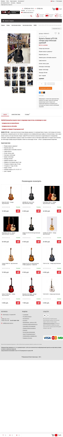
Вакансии (19, 3)
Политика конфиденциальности (30, 324)
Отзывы (27, 114)
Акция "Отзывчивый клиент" (29, 334)
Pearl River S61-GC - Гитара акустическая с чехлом (8, 233)
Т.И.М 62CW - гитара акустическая (51, 294)
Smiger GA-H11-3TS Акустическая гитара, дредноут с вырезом (30, 264)
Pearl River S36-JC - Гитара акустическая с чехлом (49, 203)
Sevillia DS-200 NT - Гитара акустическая (49, 233)
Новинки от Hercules (27, 338)
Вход (52, 1)
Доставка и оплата (5, 3)
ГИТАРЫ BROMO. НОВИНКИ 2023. (30, 336)
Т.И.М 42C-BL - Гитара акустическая (52, 263)
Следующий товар (57, 28)
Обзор (5, 114)
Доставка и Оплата (27, 316)
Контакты (13, 3)
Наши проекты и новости (6, 4)
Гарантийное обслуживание (29, 326)
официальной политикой (48, 323)
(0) (6, 207)
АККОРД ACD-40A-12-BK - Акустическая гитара (28, 203)
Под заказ (51, 83)
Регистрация (59, 1)
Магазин (3, 1)
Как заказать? (21, 1)
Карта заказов (13, 1)
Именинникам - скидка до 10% (29, 322)
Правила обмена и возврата (29, 328)
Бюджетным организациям (29, 332)
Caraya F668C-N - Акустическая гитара (10, 264)
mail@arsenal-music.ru (28, 12)
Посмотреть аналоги (45, 88)
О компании (25, 314)
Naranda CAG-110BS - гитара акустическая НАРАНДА (29, 294)
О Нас (7, 1)
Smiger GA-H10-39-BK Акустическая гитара (31, 233)
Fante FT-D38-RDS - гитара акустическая (8, 294)
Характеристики (16, 114)
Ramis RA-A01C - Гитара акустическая (8, 203)
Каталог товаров (8, 21)
